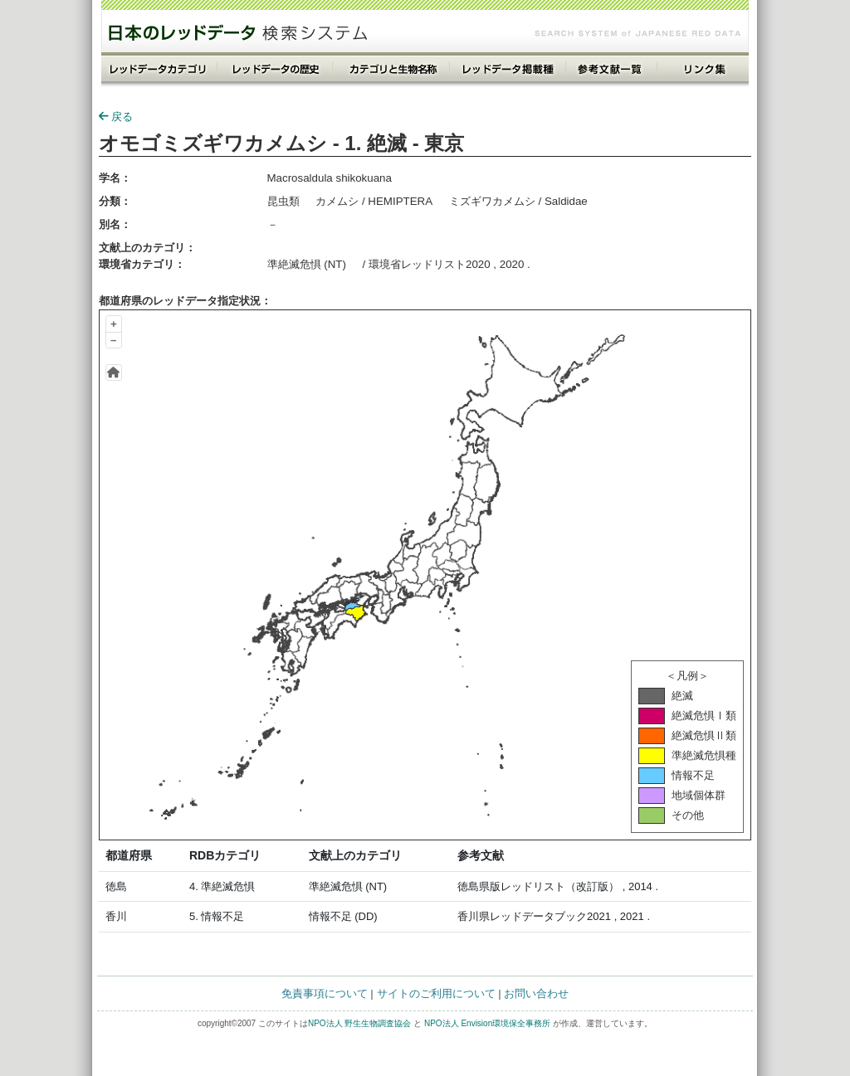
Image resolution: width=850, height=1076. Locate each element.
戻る (116, 116)
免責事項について (324, 993)
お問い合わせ (536, 993)
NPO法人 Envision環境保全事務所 (487, 1023)
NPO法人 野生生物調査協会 (359, 1023)
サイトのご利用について (436, 993)
